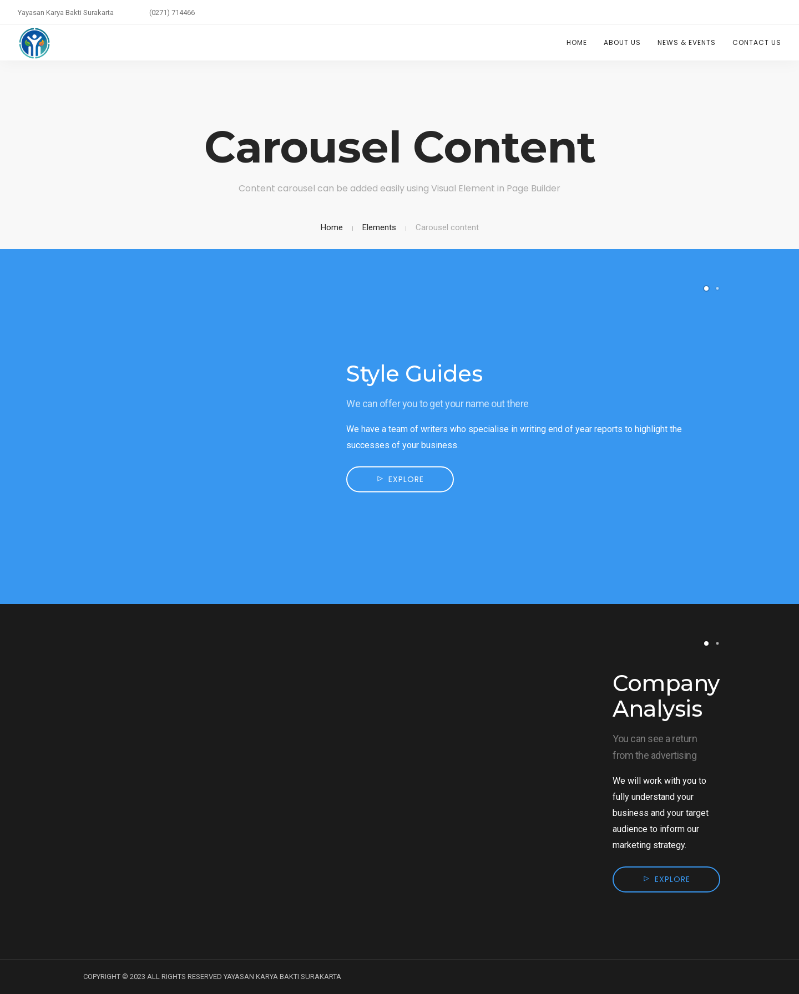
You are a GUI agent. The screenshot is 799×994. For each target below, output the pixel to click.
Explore (406, 479)
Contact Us (756, 42)
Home (577, 42)
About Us (622, 42)
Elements (379, 227)
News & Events (687, 42)
